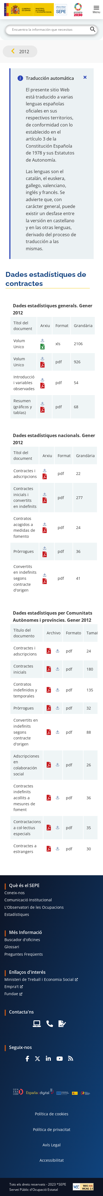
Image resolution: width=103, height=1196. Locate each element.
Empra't (11, 986)
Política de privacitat (51, 1129)
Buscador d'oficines (22, 939)
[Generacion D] (51, 1092)
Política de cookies (51, 1113)
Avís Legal (52, 1144)
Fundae (11, 993)
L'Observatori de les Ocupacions (34, 907)
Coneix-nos (14, 892)
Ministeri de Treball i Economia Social (39, 979)
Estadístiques (16, 914)
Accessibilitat (52, 1160)
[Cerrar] (85, 77)
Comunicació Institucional (28, 899)
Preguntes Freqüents (23, 954)
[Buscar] (51, 30)
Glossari (11, 946)
